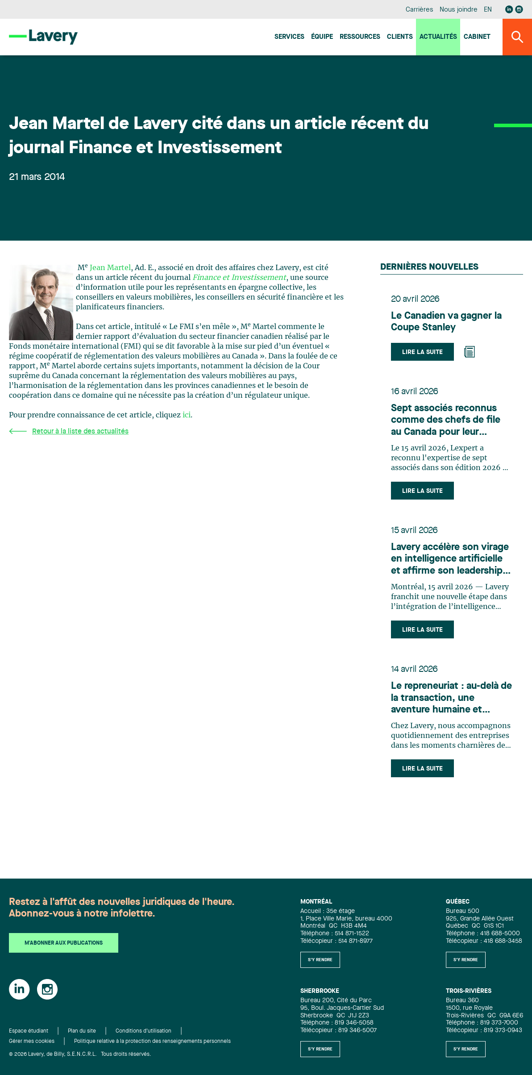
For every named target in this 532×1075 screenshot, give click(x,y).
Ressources (360, 37)
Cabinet (477, 37)
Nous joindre (458, 10)
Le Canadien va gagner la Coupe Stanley (446, 322)
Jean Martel (110, 267)
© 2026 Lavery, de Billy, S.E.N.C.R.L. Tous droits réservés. (80, 1054)
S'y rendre (320, 960)
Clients (400, 37)
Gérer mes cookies (31, 1041)
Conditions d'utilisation (143, 1031)
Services (289, 37)
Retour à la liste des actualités (69, 431)
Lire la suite (422, 352)
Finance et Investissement (239, 277)
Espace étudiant (28, 1031)
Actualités (438, 37)
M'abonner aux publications (64, 943)
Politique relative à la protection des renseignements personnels (152, 1041)
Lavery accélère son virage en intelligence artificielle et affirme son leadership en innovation (450, 559)
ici (187, 415)
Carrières (419, 10)
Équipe (322, 37)
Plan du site (82, 1031)
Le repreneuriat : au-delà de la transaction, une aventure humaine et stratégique (451, 698)
